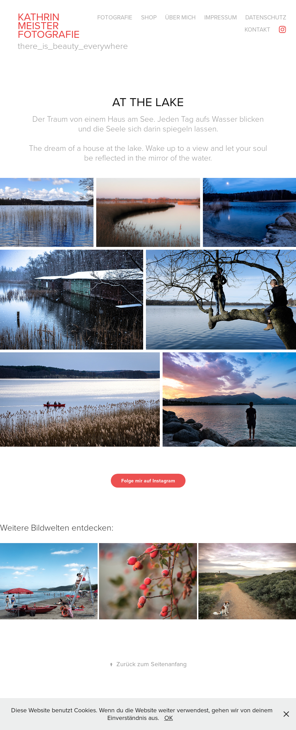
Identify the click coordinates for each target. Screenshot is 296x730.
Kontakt (257, 29)
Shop (149, 17)
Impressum (220, 17)
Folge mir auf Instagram (148, 480)
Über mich (180, 17)
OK (168, 717)
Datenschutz (265, 17)
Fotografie (114, 17)
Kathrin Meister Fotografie (49, 25)
